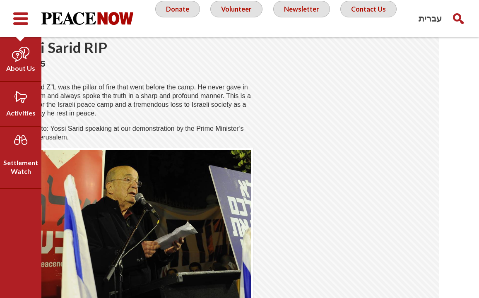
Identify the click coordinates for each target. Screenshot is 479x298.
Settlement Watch (20, 167)
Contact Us (373, 18)
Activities (21, 113)
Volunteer (234, 18)
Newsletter (302, 18)
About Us (20, 68)
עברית (430, 18)
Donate (172, 18)
